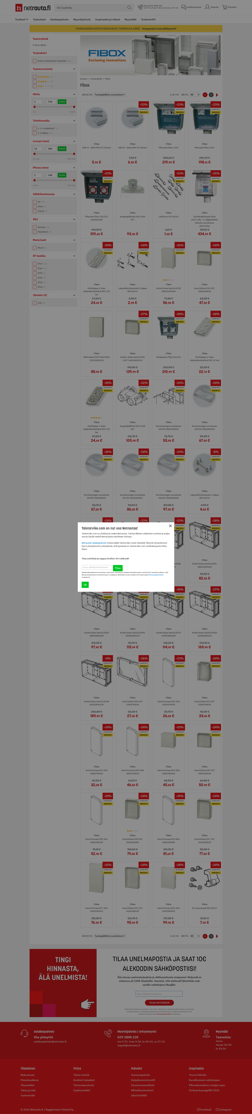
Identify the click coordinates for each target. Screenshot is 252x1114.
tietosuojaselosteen (156, 575)
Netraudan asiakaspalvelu (94, 543)
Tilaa (118, 568)
